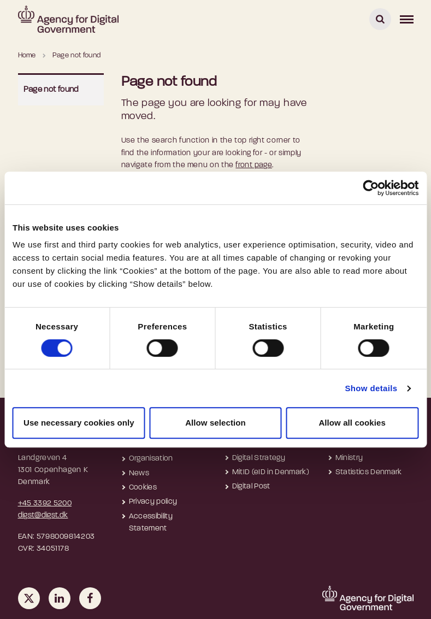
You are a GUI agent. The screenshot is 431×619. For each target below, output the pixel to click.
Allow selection (215, 422)
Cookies (143, 488)
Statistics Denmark (368, 472)
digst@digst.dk (43, 515)
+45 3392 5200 (45, 503)
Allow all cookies (352, 422)
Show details (371, 388)
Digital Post (251, 486)
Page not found (51, 90)
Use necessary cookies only (78, 422)
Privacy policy (153, 502)
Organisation (151, 459)
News (139, 473)
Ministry (349, 458)
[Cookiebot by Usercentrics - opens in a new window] (370, 188)
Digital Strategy (259, 458)
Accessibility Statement (151, 522)
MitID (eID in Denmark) (271, 472)
